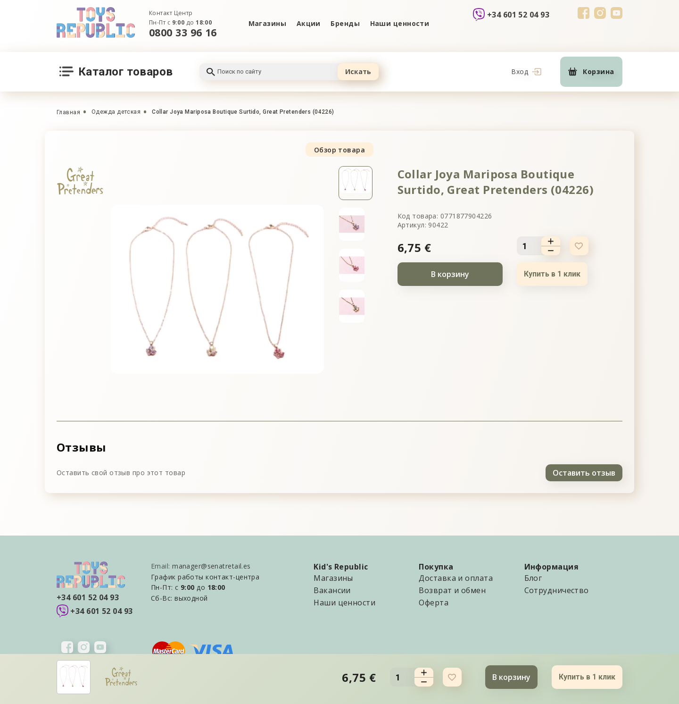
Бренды (345, 23)
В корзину (450, 274)
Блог (533, 577)
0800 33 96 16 (183, 32)
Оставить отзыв (584, 472)
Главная (68, 112)
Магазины (267, 23)
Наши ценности (400, 23)
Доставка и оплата (455, 577)
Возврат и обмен (452, 590)
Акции (308, 23)
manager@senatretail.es (211, 565)
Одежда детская (116, 112)
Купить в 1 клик (552, 273)
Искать (358, 71)
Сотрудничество (556, 590)
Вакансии (332, 590)
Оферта (433, 602)
